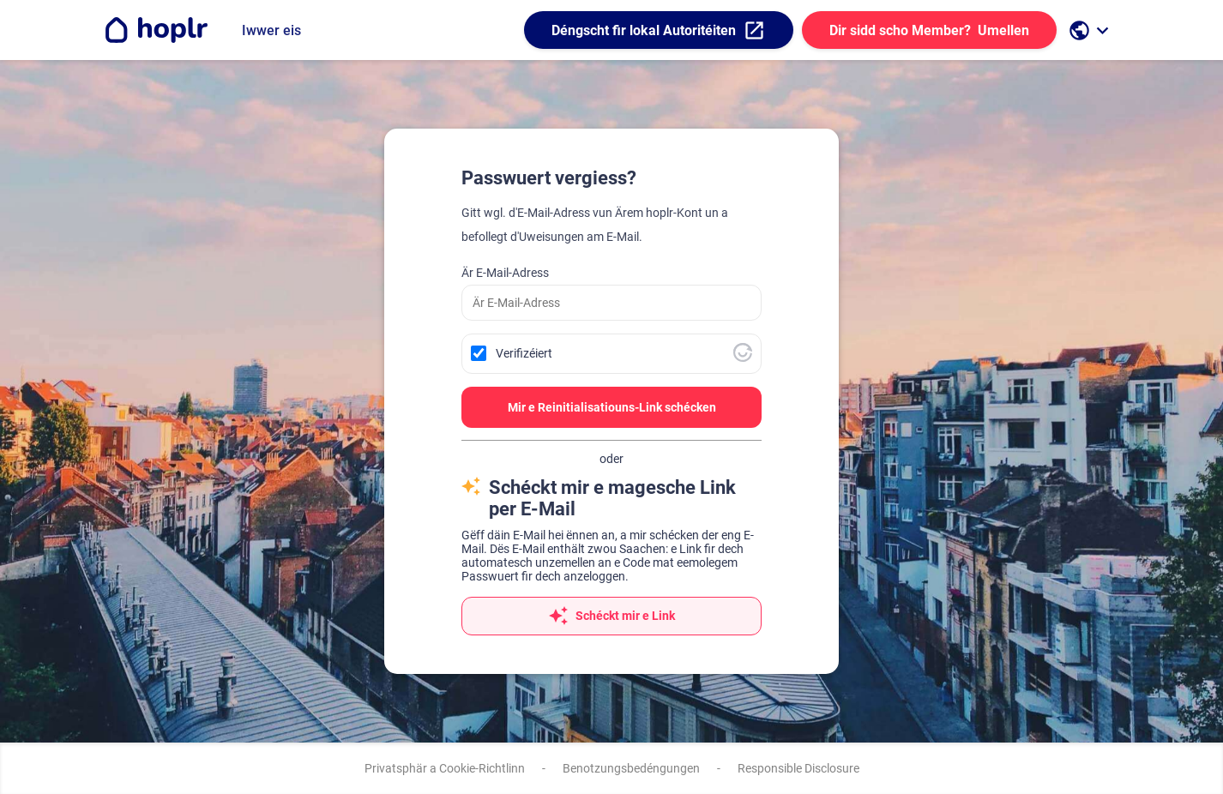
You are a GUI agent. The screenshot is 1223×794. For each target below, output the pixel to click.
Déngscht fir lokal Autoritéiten (658, 30)
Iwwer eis (271, 30)
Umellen (929, 30)
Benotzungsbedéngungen (631, 768)
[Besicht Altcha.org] (742, 357)
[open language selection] (1091, 30)
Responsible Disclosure (798, 768)
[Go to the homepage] (156, 30)
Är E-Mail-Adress (505, 273)
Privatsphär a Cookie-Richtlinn (444, 768)
